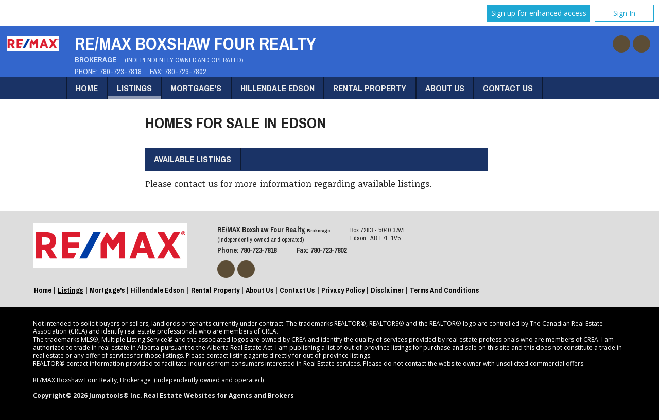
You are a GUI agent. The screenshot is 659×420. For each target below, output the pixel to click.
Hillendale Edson (277, 88)
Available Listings (192, 159)
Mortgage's (195, 88)
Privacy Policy (343, 290)
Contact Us (508, 88)
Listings (134, 88)
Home (87, 88)
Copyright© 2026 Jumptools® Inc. (87, 395)
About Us (444, 88)
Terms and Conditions (444, 290)
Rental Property (369, 88)
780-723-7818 (120, 71)
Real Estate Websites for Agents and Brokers (219, 395)
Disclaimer (387, 290)
